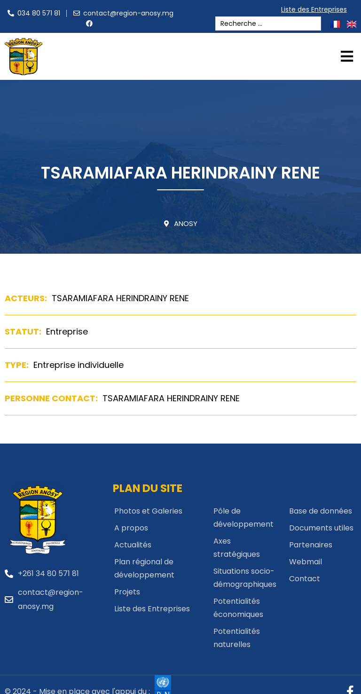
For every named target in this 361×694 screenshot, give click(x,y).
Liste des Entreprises (316, 9)
